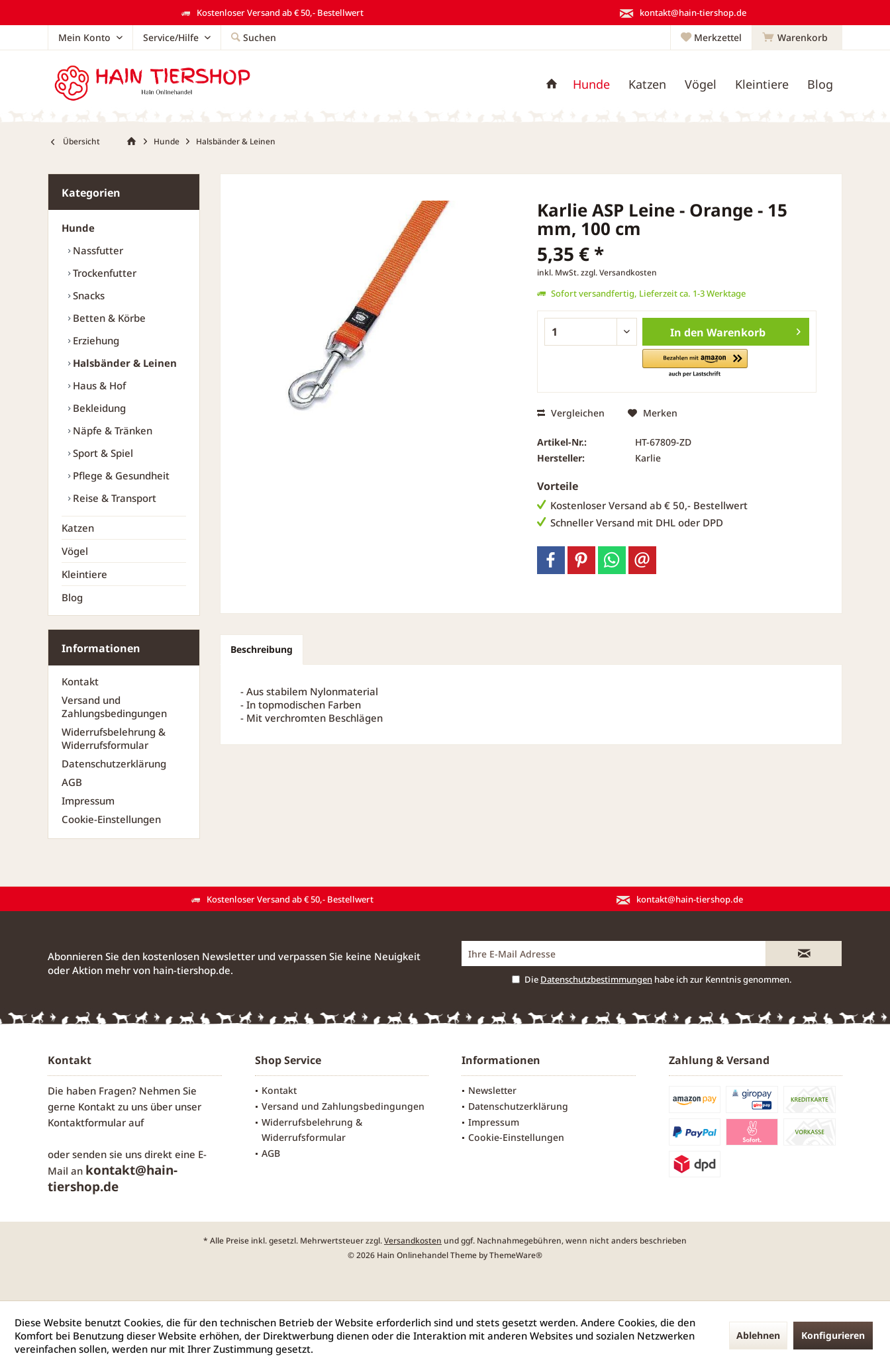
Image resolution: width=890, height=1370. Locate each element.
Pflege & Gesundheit (120, 475)
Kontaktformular (87, 1122)
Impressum (88, 800)
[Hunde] (591, 84)
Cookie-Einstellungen (111, 819)
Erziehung (94, 340)
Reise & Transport (113, 498)
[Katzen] (647, 84)
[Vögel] (700, 84)
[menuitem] (797, 37)
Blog (72, 597)
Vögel (75, 551)
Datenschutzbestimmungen (596, 979)
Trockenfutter (103, 272)
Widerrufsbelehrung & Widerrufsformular (114, 738)
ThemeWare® (515, 1255)
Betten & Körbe (108, 317)
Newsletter (492, 1090)
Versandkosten (413, 1240)
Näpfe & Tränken (111, 430)
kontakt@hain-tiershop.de (112, 1178)
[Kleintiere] (762, 84)
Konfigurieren (833, 1335)
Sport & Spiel (101, 453)
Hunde (78, 227)
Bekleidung (98, 408)
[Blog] (820, 84)
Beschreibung (261, 649)
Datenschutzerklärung (114, 763)
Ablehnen (758, 1335)
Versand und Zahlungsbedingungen (114, 706)
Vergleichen (571, 413)
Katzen (78, 527)
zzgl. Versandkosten (619, 272)
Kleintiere (84, 574)
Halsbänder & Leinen (123, 362)
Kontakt (80, 681)
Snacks (87, 295)
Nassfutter (96, 250)
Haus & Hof (98, 385)
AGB (72, 782)
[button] (695, 364)
